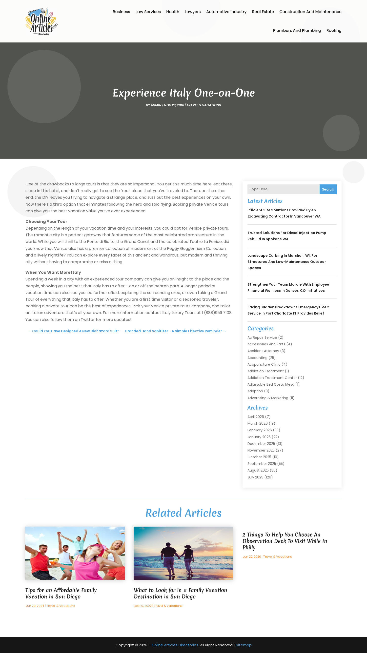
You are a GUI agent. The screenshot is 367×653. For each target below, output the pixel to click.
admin (156, 105)
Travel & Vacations (203, 105)
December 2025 (261, 443)
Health (172, 12)
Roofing (334, 30)
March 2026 (257, 423)
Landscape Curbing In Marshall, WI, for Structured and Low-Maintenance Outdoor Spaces (286, 261)
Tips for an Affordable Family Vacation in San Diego (61, 593)
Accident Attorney (263, 350)
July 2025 (255, 477)
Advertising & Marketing (267, 398)
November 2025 (261, 450)
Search (328, 189)
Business (121, 12)
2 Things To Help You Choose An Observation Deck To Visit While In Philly (285, 541)
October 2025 (259, 457)
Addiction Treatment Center (272, 377)
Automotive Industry (226, 12)
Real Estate (263, 12)
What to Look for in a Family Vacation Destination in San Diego (180, 593)
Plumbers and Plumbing (297, 30)
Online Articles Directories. (175, 645)
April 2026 (255, 416)
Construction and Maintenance (310, 12)
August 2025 (258, 470)
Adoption (255, 391)
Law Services (148, 12)
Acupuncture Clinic (264, 364)
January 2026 (259, 437)
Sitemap (244, 645)
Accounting (257, 357)
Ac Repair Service (262, 337)
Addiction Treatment (265, 371)
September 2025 (261, 463)
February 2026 (259, 430)
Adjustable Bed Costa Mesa (270, 384)
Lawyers (193, 12)
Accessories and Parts (266, 344)
